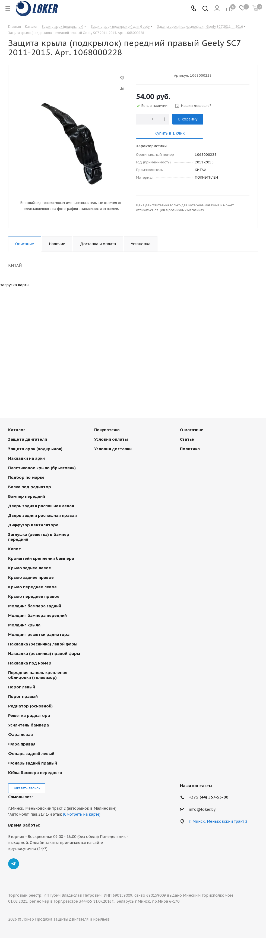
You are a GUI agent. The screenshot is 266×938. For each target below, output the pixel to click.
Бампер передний (26, 496)
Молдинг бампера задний (34, 605)
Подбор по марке (26, 477)
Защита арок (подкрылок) (35, 448)
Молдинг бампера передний (37, 615)
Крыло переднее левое (32, 586)
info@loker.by (202, 809)
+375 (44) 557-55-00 (208, 797)
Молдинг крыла (24, 625)
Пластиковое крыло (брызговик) (42, 467)
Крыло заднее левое (29, 567)
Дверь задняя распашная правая (42, 515)
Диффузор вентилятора (33, 524)
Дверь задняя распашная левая (41, 505)
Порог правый (23, 696)
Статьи (187, 439)
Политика (190, 448)
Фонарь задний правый (32, 763)
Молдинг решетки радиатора (38, 634)
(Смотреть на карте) (81, 814)
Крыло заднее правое (31, 577)
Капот (14, 548)
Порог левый (21, 686)
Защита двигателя (27, 439)
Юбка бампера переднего (35, 772)
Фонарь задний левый (31, 753)
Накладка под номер (29, 663)
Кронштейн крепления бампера (41, 558)
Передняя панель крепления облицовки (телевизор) (37, 675)
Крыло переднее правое (33, 596)
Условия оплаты (111, 439)
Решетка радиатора (29, 715)
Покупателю (107, 429)
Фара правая (22, 744)
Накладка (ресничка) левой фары (42, 644)
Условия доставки (113, 448)
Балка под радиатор (29, 486)
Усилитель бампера (28, 725)
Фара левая (20, 734)
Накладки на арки (26, 458)
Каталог (16, 429)
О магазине (191, 429)
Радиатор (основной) (30, 706)
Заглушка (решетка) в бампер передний (38, 537)
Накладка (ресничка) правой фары (44, 653)
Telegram (13, 863)
